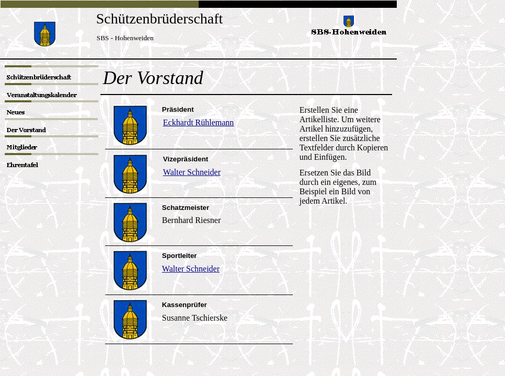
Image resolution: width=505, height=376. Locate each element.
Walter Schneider (191, 268)
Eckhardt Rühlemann (198, 122)
